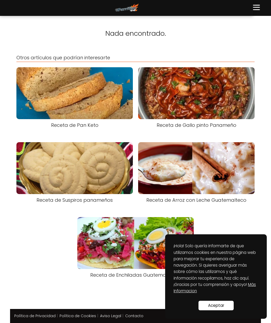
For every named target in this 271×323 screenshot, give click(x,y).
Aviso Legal (110, 315)
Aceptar (216, 305)
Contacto (134, 315)
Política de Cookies (78, 315)
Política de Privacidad (35, 315)
